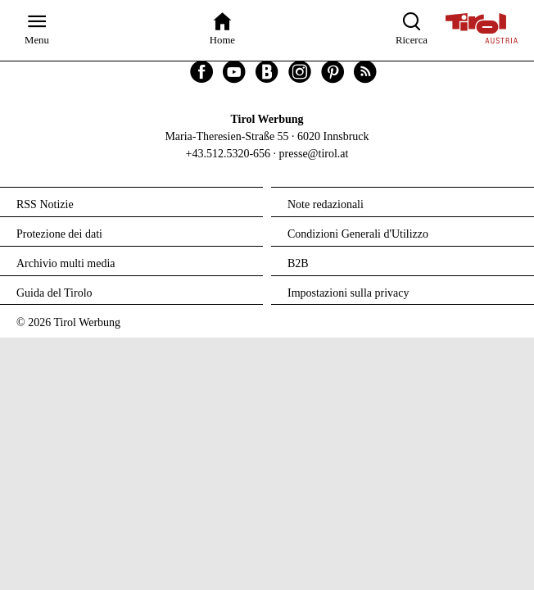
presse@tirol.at (314, 154)
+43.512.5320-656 (228, 154)
